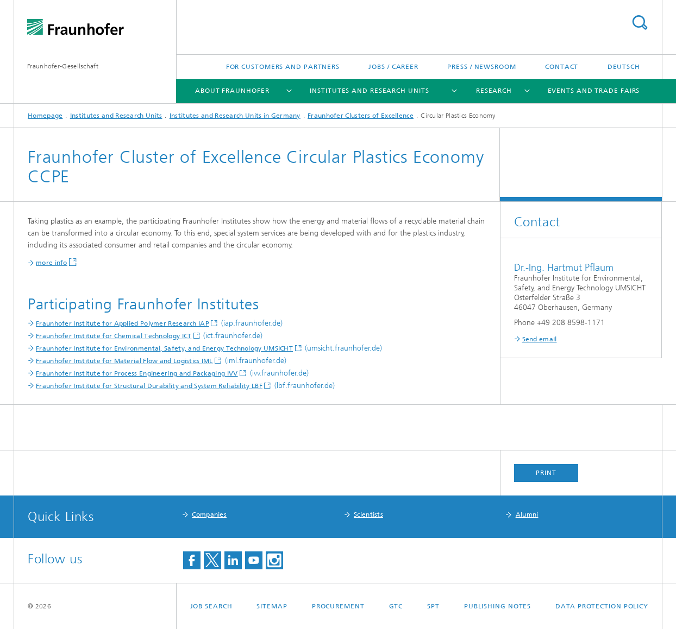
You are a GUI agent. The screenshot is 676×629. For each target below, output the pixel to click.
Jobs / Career (393, 67)
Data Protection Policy (601, 606)
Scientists (368, 514)
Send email (539, 339)
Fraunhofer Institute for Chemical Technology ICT (113, 336)
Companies (209, 514)
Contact (561, 67)
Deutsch (624, 67)
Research (494, 90)
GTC (396, 606)
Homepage (45, 115)
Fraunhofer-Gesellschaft (62, 66)
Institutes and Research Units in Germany (235, 115)
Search (639, 22)
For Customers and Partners (283, 67)
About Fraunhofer (232, 90)
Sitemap (271, 606)
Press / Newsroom (481, 67)
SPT (433, 606)
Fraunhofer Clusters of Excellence (361, 115)
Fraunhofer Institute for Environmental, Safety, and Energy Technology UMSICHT (164, 348)
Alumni (527, 514)
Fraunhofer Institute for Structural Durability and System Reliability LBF (149, 386)
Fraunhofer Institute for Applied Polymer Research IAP (122, 323)
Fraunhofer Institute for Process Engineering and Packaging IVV (137, 373)
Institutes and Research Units (369, 90)
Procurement (338, 606)
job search (211, 606)
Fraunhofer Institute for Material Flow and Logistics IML (124, 361)
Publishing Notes (497, 606)
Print (546, 472)
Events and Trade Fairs (594, 90)
